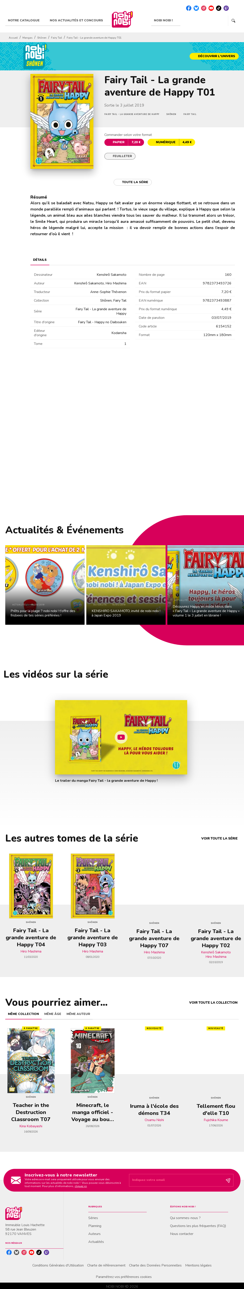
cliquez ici (81, 1186)
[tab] (26, 20)
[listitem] (188, 8)
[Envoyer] (228, 1180)
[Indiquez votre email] (175, 1180)
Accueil (13, 37)
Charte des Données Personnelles (155, 1265)
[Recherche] (233, 20)
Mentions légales (198, 1265)
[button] (214, 56)
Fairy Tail (56, 37)
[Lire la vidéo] (121, 737)
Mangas (27, 37)
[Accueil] (122, 19)
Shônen (41, 37)
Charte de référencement (106, 1265)
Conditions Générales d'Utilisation (58, 1265)
